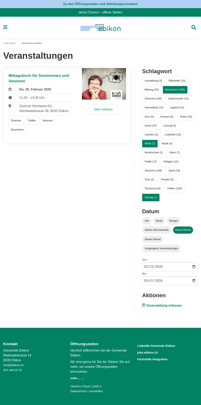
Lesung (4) (169, 127)
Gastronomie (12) (178, 100)
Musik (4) (167, 145)
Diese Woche (183, 231)
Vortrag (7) (151, 199)
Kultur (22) (186, 118)
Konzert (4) (166, 118)
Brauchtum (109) (175, 91)
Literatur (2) (151, 136)
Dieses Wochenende (157, 231)
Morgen (173, 222)
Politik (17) (151, 163)
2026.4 (99, 386)
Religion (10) (171, 163)
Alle (147, 222)
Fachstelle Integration (157, 358)
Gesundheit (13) (154, 109)
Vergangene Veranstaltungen (161, 249)
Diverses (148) (153, 100)
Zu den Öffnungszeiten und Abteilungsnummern (100, 4)
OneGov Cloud (81, 386)
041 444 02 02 (13, 370)
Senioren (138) (153, 172)
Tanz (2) (149, 181)
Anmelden (98, 391)
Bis (144, 275)
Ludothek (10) (173, 136)
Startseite (10, 45)
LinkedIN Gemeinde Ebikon (162, 345)
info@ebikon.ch (14, 365)
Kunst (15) (151, 127)
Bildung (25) (152, 91)
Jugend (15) (177, 109)
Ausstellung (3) (153, 82)
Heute (159, 222)
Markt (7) (150, 145)
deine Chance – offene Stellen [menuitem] (102, 12)
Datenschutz (79, 391)
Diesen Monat (153, 240)
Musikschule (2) (154, 154)
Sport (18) (174, 172)
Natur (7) (175, 154)
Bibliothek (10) (177, 82)
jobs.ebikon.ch (150, 352)
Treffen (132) (174, 190)
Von (144, 261)
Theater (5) (167, 181)
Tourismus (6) (152, 190)
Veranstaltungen (34, 45)
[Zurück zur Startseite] (100, 28)
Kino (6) (149, 118)
